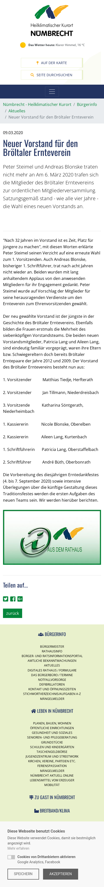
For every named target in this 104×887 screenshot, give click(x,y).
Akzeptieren (61, 874)
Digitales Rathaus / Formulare (52, 670)
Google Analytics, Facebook (46, 859)
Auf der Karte (51, 62)
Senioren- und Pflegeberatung (52, 737)
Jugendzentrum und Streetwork (52, 756)
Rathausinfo (52, 651)
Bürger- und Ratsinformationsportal (52, 656)
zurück (12, 613)
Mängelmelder (52, 699)
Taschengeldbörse (52, 752)
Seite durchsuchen (51, 75)
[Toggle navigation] (52, 92)
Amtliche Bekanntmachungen (52, 661)
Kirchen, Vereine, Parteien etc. (52, 761)
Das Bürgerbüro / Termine (52, 675)
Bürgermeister (52, 646)
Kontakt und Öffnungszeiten (52, 689)
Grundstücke (52, 742)
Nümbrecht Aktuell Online (52, 775)
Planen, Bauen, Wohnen (52, 723)
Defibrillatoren (52, 684)
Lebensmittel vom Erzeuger (52, 780)
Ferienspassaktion (52, 766)
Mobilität (52, 785)
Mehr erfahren (18, 848)
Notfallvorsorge (52, 680)
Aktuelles (52, 665)
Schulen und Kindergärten (52, 747)
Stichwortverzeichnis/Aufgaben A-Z (52, 694)
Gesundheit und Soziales (52, 733)
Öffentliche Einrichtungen (52, 728)
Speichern (23, 874)
